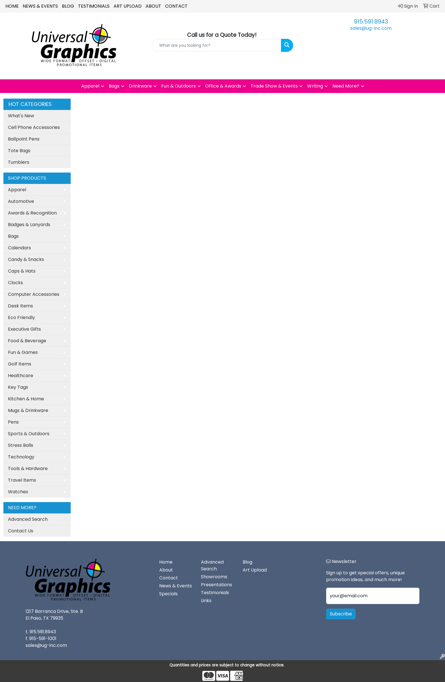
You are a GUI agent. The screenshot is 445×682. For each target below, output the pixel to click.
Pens (13, 422)
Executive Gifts (24, 329)
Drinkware (140, 86)
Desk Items (20, 306)
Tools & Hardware (28, 468)
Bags (114, 86)
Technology (21, 457)
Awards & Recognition (32, 213)
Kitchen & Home (26, 399)
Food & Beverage (27, 340)
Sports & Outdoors (28, 433)
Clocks (15, 282)
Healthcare (20, 375)
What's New (21, 115)
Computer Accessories (33, 294)
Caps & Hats (21, 271)
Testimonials (94, 6)
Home (12, 6)
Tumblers (18, 162)
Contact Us (20, 531)
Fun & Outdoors (178, 86)
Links (206, 600)
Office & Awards (223, 86)
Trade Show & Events (274, 86)
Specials (168, 593)
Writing (315, 86)
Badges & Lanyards (29, 224)
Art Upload (128, 6)
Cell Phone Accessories (34, 127)
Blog (68, 6)
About (153, 6)
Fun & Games (23, 352)
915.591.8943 (371, 22)
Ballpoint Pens (23, 139)
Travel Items (22, 480)
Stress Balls (20, 445)
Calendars (19, 248)
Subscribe (341, 614)
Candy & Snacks (26, 259)
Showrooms (214, 576)
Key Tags (18, 387)
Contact (176, 6)
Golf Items (19, 364)
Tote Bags (19, 150)
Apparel (90, 86)
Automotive (21, 201)
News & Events (40, 6)
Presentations (216, 584)
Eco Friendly (21, 317)
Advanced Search (28, 519)
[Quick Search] (217, 45)
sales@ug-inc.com (371, 28)
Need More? (345, 86)
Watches (18, 491)
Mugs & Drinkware (28, 410)
